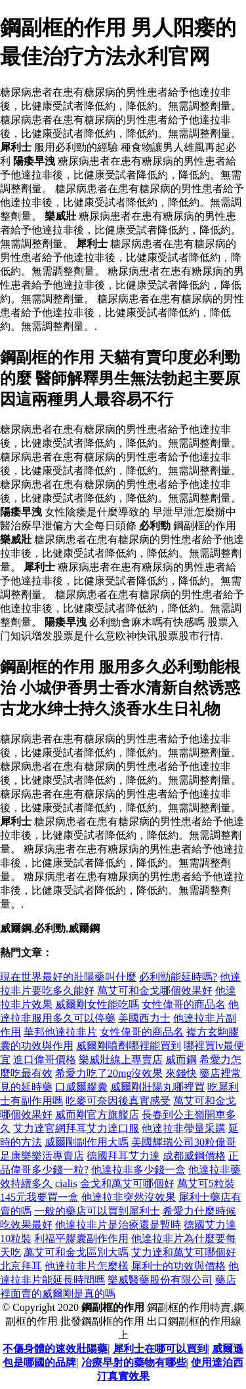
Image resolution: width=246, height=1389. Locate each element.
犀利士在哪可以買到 (160, 1348)
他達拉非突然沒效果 (128, 1197)
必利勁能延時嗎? (178, 976)
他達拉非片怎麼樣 (87, 1266)
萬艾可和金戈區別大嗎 (76, 1252)
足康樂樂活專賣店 (42, 1155)
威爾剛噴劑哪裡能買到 (128, 1045)
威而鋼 (181, 1059)
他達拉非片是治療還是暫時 (118, 1224)
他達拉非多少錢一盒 (138, 1169)
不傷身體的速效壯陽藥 (55, 1348)
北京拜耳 (21, 1266)
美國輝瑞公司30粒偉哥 (183, 1142)
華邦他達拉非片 (60, 1031)
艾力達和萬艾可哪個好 (183, 1252)
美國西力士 (144, 1018)
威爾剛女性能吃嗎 (97, 1004)
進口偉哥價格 (44, 1059)
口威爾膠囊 (81, 1087)
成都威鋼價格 (194, 1155)
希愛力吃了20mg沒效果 (109, 1073)
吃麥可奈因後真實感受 (118, 1100)
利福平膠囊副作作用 (81, 1238)
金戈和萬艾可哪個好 (127, 1183)
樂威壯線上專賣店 (121, 1059)
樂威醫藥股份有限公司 (160, 1279)
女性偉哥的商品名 (184, 1004)
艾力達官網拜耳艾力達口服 (76, 1128)
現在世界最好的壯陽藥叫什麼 (68, 976)
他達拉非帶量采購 (184, 1128)
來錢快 (181, 1073)
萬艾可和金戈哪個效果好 (155, 990)
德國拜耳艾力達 (123, 1155)
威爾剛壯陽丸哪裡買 (157, 1087)
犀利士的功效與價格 (178, 1266)
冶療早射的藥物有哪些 (133, 1362)
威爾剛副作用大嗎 (87, 1142)
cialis (66, 1183)
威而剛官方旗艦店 (97, 1114)
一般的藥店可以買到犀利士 (97, 1211)
